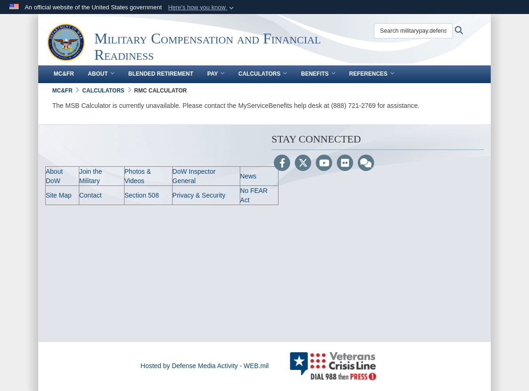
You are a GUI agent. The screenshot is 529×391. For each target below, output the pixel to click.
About (101, 74)
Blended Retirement (160, 74)
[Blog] (366, 164)
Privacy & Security (199, 195)
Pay (215, 74)
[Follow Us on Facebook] (282, 164)
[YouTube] (324, 164)
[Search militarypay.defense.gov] (413, 31)
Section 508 (142, 195)
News (248, 176)
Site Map (58, 195)
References (371, 74)
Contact (90, 195)
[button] (202, 7)
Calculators (262, 74)
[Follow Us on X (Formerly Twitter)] (303, 164)
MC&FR (64, 74)
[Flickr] (345, 164)
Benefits (318, 74)
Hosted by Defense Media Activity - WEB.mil (204, 366)
